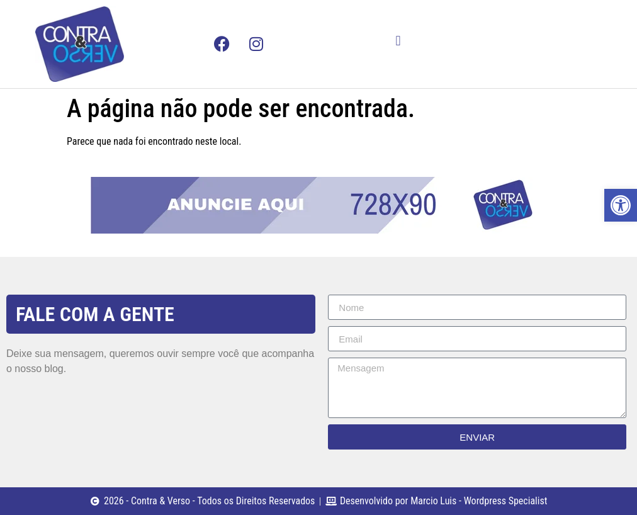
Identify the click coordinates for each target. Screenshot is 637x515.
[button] (398, 40)
